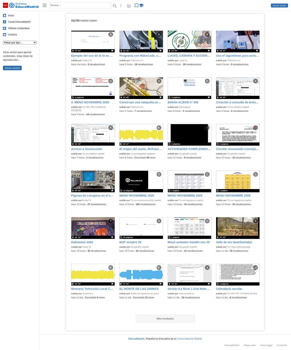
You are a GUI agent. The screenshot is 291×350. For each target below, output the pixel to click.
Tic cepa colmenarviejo (238, 247)
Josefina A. (88, 293)
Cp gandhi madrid (188, 153)
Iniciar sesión (279, 5)
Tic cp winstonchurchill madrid (146, 200)
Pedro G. (86, 247)
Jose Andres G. (186, 293)
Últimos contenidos (19, 28)
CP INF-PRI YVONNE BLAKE (242, 293)
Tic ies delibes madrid (238, 107)
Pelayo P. (87, 60)
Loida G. (183, 60)
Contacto (282, 345)
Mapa (250, 345)
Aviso (266, 345)
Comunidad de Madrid (189, 338)
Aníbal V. (86, 200)
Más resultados (165, 318)
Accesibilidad (231, 345)
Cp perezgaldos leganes (143, 153)
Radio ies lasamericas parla (145, 293)
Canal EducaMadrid (19, 21)
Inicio (11, 15)
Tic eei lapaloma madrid (191, 200)
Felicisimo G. (137, 60)
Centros (12, 34)
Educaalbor (184, 107)
